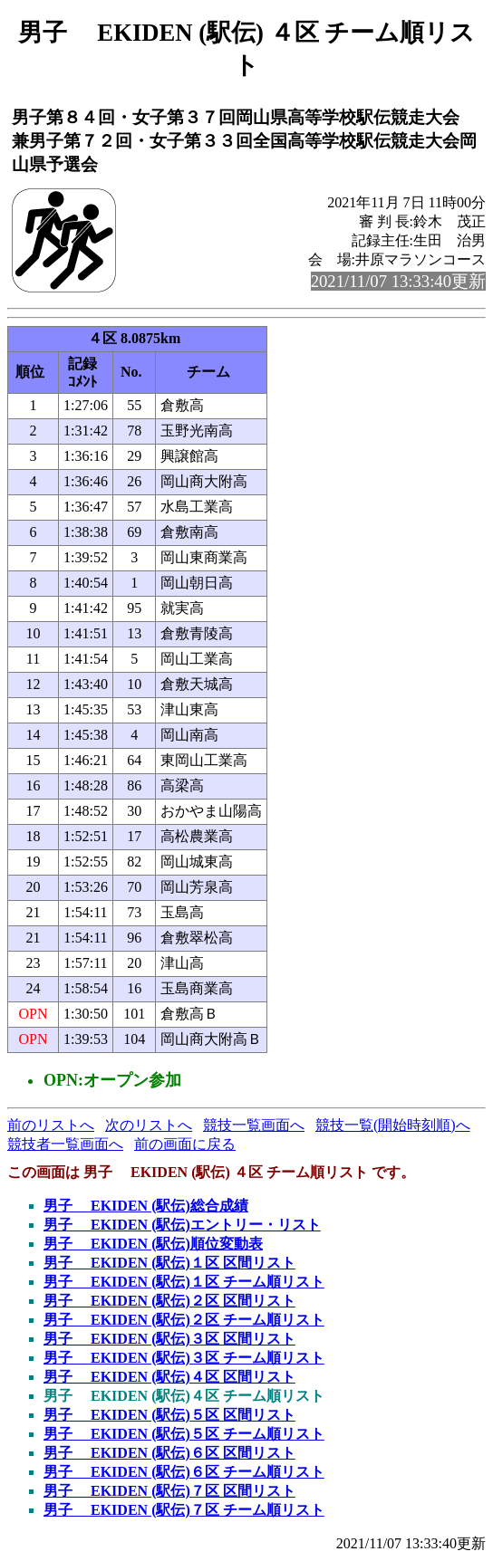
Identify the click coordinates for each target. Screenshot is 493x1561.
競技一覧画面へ (253, 1125)
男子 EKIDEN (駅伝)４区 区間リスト (169, 1376)
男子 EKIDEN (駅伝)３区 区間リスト (169, 1338)
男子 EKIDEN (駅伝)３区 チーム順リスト (184, 1357)
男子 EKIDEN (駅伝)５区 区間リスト (169, 1414)
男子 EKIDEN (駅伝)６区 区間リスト (169, 1452)
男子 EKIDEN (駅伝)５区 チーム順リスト (184, 1433)
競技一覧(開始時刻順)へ (392, 1125)
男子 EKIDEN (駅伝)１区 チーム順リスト (184, 1281)
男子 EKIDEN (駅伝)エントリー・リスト (182, 1224)
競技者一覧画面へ (65, 1144)
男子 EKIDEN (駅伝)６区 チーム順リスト (184, 1472)
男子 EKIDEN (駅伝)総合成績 (146, 1205)
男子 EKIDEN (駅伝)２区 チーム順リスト (184, 1319)
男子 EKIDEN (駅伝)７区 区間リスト (169, 1491)
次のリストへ (148, 1125)
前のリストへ (50, 1125)
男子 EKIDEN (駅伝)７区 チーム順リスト (184, 1510)
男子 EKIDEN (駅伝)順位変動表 (153, 1243)
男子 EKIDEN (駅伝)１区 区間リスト (169, 1262)
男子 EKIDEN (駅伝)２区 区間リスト (169, 1300)
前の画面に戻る (185, 1144)
